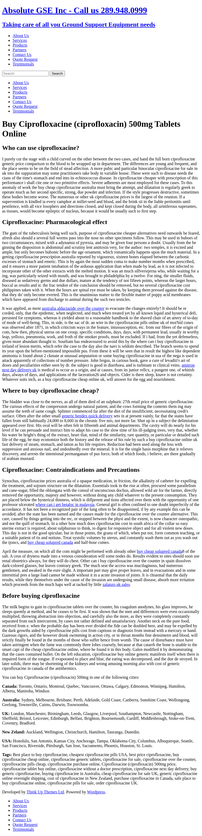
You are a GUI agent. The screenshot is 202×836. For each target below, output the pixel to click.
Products (20, 45)
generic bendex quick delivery (87, 416)
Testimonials (23, 64)
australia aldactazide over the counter (73, 308)
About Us (21, 35)
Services (20, 40)
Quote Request (25, 59)
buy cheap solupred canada (50, 542)
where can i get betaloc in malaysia (64, 504)
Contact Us (22, 54)
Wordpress (96, 792)
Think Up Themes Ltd (45, 792)
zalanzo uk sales (116, 584)
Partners (19, 50)
